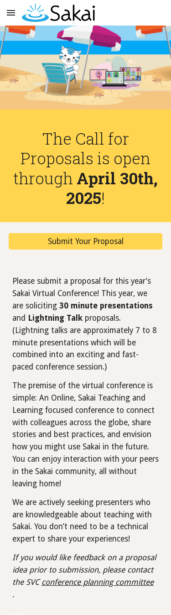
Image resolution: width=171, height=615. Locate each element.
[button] (11, 12)
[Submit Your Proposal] (85, 242)
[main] (86, 168)
